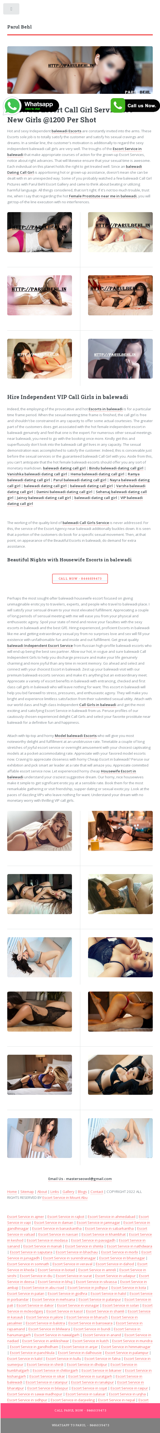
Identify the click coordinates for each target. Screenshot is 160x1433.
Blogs (82, 1191)
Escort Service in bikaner (102, 1370)
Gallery (68, 1191)
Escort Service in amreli (97, 1269)
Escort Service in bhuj (55, 1281)
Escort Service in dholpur (87, 1364)
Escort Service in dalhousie (80, 1352)
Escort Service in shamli (105, 1311)
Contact (96, 1191)
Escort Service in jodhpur (88, 1287)
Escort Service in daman (53, 1222)
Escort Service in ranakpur (92, 1382)
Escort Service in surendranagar (69, 1258)
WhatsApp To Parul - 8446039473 (81, 1425)
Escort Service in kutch (90, 1340)
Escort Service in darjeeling (73, 1400)
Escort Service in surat (74, 1275)
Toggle (11, 10)
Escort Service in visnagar (78, 1305)
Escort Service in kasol (64, 1311)
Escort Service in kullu (63, 1358)
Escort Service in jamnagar (98, 1222)
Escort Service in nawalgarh (56, 1334)
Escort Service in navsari (58, 1234)
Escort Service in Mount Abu (65, 1197)
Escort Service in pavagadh (93, 1240)
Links (54, 1191)
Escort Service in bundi (92, 1329)
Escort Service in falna (103, 1358)
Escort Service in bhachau (77, 1252)
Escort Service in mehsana (53, 1299)
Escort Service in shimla (84, 1246)
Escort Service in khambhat (104, 1234)
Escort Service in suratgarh (90, 1376)
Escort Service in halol (108, 1293)
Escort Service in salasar (86, 1394)
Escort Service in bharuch (87, 1317)
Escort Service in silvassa (96, 1281)
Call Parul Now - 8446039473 (80, 1410)
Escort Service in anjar (80, 1346)
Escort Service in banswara (90, 1323)
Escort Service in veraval (72, 1263)
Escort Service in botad (56, 1269)
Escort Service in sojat (89, 1388)
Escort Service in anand (102, 1334)
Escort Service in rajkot (66, 1216)
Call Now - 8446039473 (80, 578)
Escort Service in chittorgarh (55, 1370)
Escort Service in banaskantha (57, 1228)
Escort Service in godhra (67, 1293)
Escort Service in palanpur (100, 1299)
